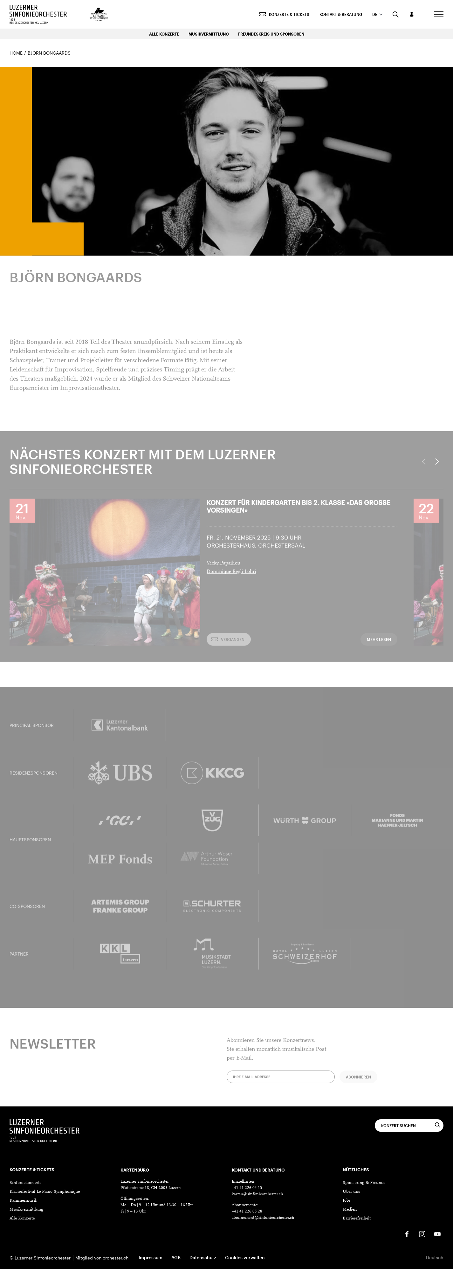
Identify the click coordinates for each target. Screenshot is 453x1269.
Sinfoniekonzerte (25, 1183)
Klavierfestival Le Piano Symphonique (45, 1192)
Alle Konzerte (164, 34)
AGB (176, 1257)
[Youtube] (437, 1234)
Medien (350, 1209)
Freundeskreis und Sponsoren (271, 34)
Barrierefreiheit (357, 1218)
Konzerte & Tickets (284, 14)
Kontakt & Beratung (340, 14)
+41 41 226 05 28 (247, 1211)
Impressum (150, 1257)
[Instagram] (422, 1234)
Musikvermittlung (209, 34)
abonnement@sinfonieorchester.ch (263, 1218)
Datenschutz (202, 1257)
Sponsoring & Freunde (364, 1183)
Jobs (347, 1201)
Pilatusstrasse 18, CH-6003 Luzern (150, 1188)
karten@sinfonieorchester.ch (257, 1194)
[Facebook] (407, 1234)
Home (16, 53)
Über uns (351, 1192)
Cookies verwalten (245, 1257)
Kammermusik (23, 1201)
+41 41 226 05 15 (247, 1188)
